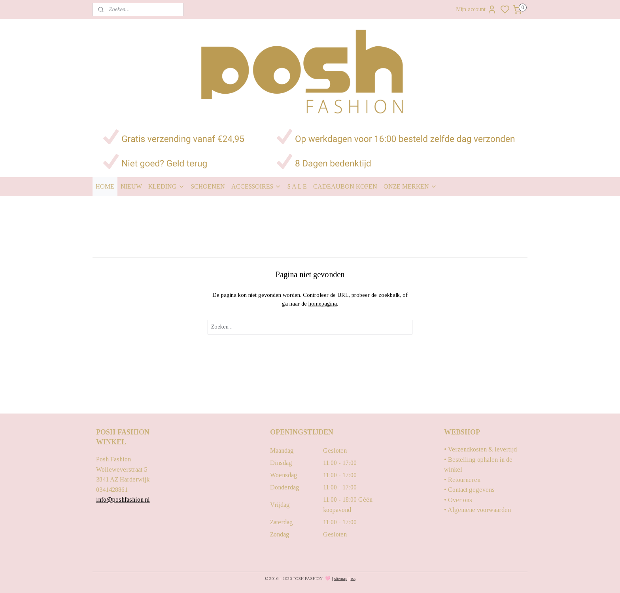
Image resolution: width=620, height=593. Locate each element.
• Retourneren (462, 479)
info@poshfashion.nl (123, 499)
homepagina (322, 304)
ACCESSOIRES (256, 186)
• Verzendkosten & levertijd (480, 449)
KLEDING (166, 186)
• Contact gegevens (469, 489)
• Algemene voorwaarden (477, 509)
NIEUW (131, 186)
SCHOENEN (208, 186)
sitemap (340, 578)
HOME (105, 186)
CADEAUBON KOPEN (345, 186)
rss (353, 578)
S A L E (297, 186)
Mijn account (476, 9)
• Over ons (458, 500)
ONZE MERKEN (410, 186)
